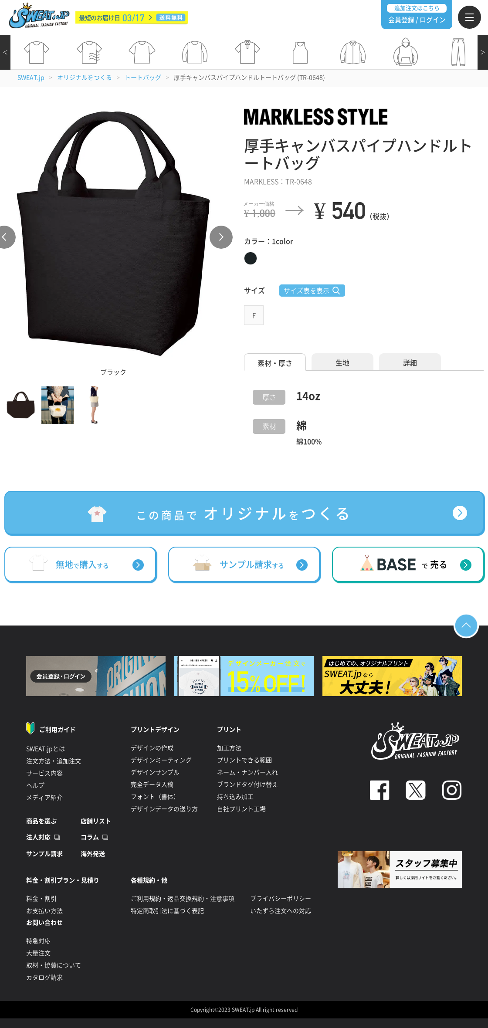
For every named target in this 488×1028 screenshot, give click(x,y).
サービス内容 (44, 773)
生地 (342, 362)
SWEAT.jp (30, 77)
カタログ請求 (44, 977)
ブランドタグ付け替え (247, 784)
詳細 (410, 362)
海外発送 (93, 854)
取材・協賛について (53, 965)
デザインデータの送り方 (164, 809)
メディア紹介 (44, 798)
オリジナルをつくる (84, 77)
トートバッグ (143, 77)
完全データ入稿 (152, 784)
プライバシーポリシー (280, 899)
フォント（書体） (155, 797)
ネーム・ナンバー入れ (247, 772)
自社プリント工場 (241, 809)
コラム (90, 837)
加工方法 (229, 748)
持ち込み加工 (235, 797)
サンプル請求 (44, 854)
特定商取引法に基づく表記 (167, 911)
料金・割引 (41, 899)
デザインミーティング (161, 760)
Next (221, 237)
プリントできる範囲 (244, 760)
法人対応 (38, 837)
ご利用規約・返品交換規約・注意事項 (182, 899)
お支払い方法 (44, 911)
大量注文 (38, 953)
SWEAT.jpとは (45, 749)
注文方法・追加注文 (53, 761)
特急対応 (38, 941)
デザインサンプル (155, 772)
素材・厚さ (275, 363)
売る (434, 564)
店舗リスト (96, 821)
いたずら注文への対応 (280, 911)
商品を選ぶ (41, 821)
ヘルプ (35, 785)
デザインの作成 (152, 748)
